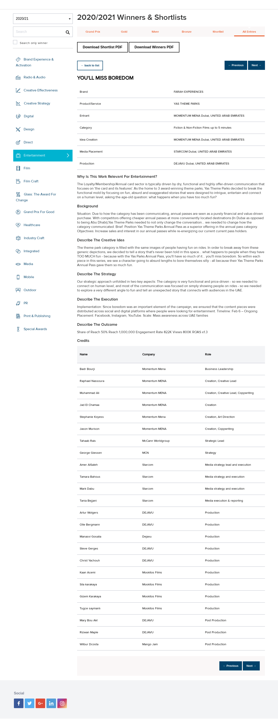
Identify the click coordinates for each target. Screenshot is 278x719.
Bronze (187, 32)
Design (29, 129)
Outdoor (30, 290)
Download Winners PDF (154, 47)
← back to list (91, 65)
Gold (124, 32)
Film (27, 168)
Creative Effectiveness (41, 90)
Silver (155, 32)
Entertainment (34, 155)
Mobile (29, 277)
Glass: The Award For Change (36, 197)
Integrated (31, 251)
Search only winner (34, 43)
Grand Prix (93, 32)
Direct (28, 142)
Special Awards (35, 329)
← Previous (231, 65)
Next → (255, 65)
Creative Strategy (37, 103)
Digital (29, 116)
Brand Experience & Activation (35, 62)
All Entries (249, 32)
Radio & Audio (34, 77)
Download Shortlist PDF (102, 47)
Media (28, 264)
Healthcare (32, 225)
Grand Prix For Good (39, 212)
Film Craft (31, 181)
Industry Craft (34, 238)
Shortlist (218, 32)
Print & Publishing (37, 316)
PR (26, 303)
